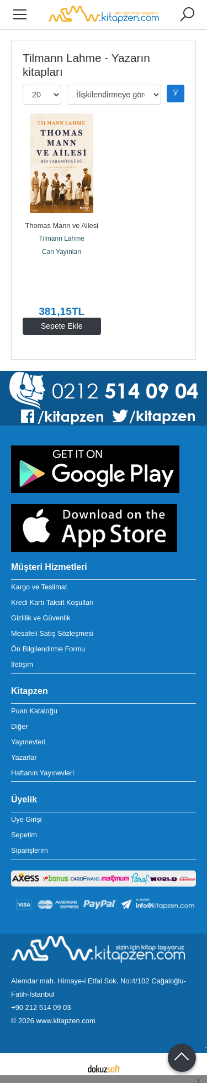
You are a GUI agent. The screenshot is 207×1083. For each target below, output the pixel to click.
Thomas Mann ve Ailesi (61, 225)
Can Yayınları (62, 252)
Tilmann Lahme (61, 238)
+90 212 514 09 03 (41, 1007)
